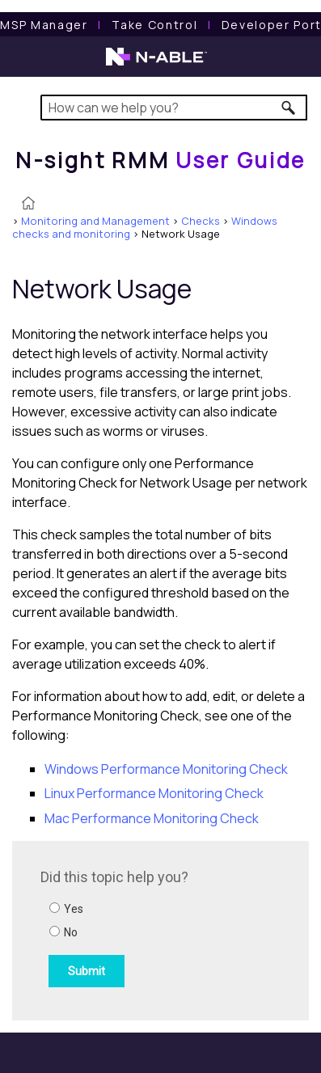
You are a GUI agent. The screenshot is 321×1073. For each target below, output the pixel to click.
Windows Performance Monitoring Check (166, 769)
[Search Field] (173, 107)
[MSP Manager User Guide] (43, 24)
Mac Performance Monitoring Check (151, 818)
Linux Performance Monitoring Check (154, 793)
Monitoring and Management (95, 220)
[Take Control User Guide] (154, 24)
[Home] (160, 160)
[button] (289, 107)
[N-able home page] (156, 64)
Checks (200, 220)
